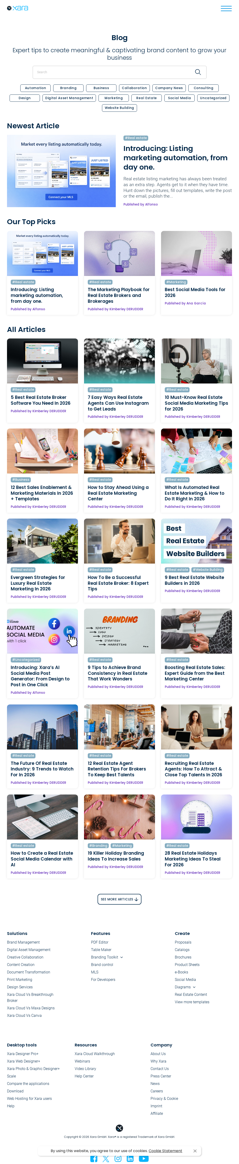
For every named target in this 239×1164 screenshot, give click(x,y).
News (155, 1083)
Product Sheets (187, 964)
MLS (94, 972)
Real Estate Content (191, 994)
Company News (169, 88)
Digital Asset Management (69, 98)
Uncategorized (213, 98)
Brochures (183, 957)
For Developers (103, 979)
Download (15, 1091)
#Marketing (176, 282)
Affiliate (157, 1113)
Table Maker (101, 950)
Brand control (102, 964)
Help (10, 1106)
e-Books (181, 972)
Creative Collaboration (25, 957)
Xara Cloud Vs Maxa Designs (31, 1008)
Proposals (183, 942)
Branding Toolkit (104, 957)
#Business (20, 480)
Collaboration (134, 88)
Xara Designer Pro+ (23, 1054)
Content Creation (21, 964)
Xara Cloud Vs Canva (24, 1015)
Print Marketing (19, 979)
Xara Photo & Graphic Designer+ (33, 1068)
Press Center (161, 1076)
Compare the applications (28, 1083)
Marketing (114, 98)
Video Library (85, 1068)
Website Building (119, 108)
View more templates (192, 1002)
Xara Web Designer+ (23, 1061)
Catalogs (182, 950)
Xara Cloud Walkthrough (95, 1054)
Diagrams (183, 987)
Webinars (82, 1061)
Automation (35, 88)
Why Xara (158, 1061)
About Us (158, 1054)
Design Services (20, 987)
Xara (17, 8)
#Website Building (208, 570)
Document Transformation (28, 972)
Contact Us (160, 1068)
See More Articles (117, 899)
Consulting (204, 88)
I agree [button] (195, 1151)
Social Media (179, 98)
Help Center (84, 1076)
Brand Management (23, 942)
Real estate (146, 98)
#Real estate (136, 138)
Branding (68, 88)
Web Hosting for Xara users (29, 1098)
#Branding (98, 846)
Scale (11, 1076)
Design (25, 98)
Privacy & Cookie (164, 1098)
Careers (157, 1091)
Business (101, 88)
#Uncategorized (26, 660)
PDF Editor (99, 942)
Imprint (156, 1106)
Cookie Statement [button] (165, 1151)
